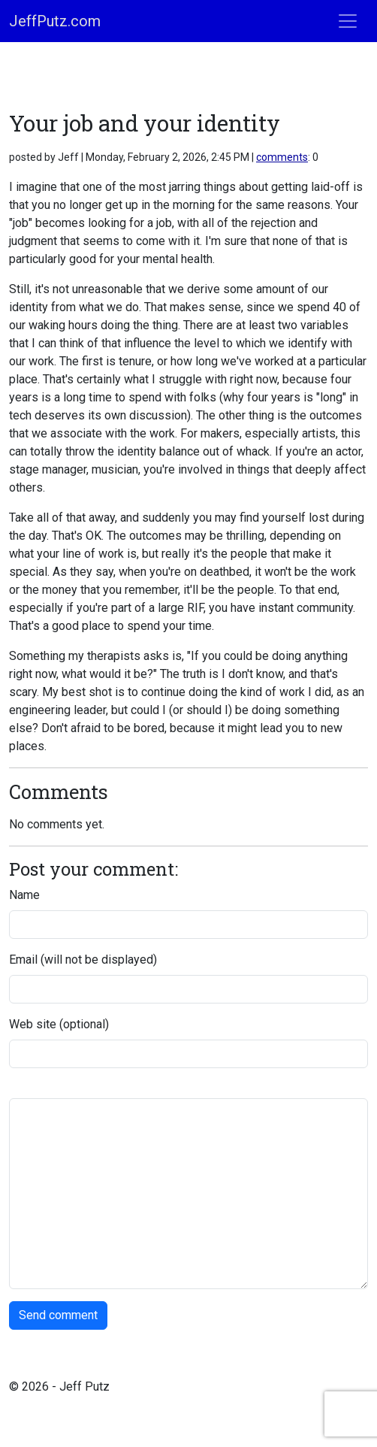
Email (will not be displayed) (83, 959)
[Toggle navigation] (347, 21)
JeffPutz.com (55, 21)
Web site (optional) (59, 1024)
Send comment (58, 1315)
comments (282, 157)
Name (24, 895)
